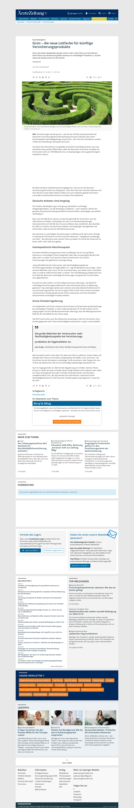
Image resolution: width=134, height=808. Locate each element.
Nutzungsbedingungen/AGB (46, 776)
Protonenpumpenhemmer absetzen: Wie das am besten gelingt (92, 589)
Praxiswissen (44, 19)
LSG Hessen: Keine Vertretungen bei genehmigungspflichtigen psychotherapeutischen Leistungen (40, 662)
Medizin (34, 19)
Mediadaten (64, 773)
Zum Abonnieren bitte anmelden (67, 422)
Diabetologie (98, 680)
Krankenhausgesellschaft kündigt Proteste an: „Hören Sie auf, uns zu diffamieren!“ (40, 611)
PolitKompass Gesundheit (92, 690)
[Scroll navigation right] (116, 19)
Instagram (77, 800)
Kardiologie (59, 685)
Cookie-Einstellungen (43, 781)
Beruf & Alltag (70, 680)
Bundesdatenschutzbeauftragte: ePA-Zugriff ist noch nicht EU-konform (40, 633)
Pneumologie (73, 690)
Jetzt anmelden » (30, 550)
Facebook (77, 794)
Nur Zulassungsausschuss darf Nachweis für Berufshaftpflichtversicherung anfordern (32, 447)
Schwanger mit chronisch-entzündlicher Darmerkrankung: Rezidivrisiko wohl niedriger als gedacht (38, 650)
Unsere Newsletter (30, 675)
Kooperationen (75, 19)
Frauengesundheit (27, 685)
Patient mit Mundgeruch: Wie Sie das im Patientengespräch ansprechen (67, 733)
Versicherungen (38, 394)
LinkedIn (76, 792)
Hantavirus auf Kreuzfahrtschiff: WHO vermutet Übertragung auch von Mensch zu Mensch (39, 627)
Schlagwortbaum (41, 773)
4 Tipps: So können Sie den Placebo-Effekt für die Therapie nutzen (33, 733)
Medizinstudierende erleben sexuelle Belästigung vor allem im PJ (41, 622)
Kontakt (38, 787)
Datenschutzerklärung (44, 779)
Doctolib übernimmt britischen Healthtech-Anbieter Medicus (39, 639)
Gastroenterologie (45, 685)
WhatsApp (77, 797)
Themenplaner (65, 776)
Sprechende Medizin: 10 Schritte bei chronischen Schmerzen (100, 731)
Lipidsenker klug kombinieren (83, 633)
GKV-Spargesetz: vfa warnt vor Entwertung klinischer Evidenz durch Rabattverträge (39, 656)
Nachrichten (24, 19)
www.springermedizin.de (83, 773)
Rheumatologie (40, 694)
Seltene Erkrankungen (58, 694)
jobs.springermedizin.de (83, 779)
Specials (64, 19)
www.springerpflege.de (82, 776)
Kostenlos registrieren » (53, 550)
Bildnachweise (40, 790)
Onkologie (45, 690)
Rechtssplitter (25, 694)
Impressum (39, 784)
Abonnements (64, 781)
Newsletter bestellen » (80, 566)
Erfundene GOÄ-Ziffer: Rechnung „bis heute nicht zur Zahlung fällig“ (67, 448)
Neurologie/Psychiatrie (29, 690)
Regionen (86, 19)
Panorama (22, 784)
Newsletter (63, 784)
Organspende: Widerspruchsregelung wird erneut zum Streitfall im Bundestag (40, 605)
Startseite (21, 773)
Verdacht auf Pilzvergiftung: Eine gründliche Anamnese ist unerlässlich (38, 587)
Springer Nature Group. (62, 807)
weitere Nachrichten (58, 666)
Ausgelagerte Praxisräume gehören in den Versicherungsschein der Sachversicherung (97, 447)
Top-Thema (57, 680)
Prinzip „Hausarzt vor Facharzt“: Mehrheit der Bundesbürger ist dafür (40, 644)
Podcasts (54, 19)
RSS (60, 787)
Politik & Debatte (99, 19)
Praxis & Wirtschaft (25, 781)
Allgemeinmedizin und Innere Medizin (35, 680)
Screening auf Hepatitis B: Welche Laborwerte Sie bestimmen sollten (40, 599)
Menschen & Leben (92, 685)
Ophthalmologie (59, 690)
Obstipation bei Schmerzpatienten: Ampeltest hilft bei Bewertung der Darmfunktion (41, 593)
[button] (111, 13)
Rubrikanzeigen (65, 779)
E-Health (109, 680)
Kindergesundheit (75, 685)
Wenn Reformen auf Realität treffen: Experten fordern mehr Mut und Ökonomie (41, 617)
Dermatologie (84, 680)
